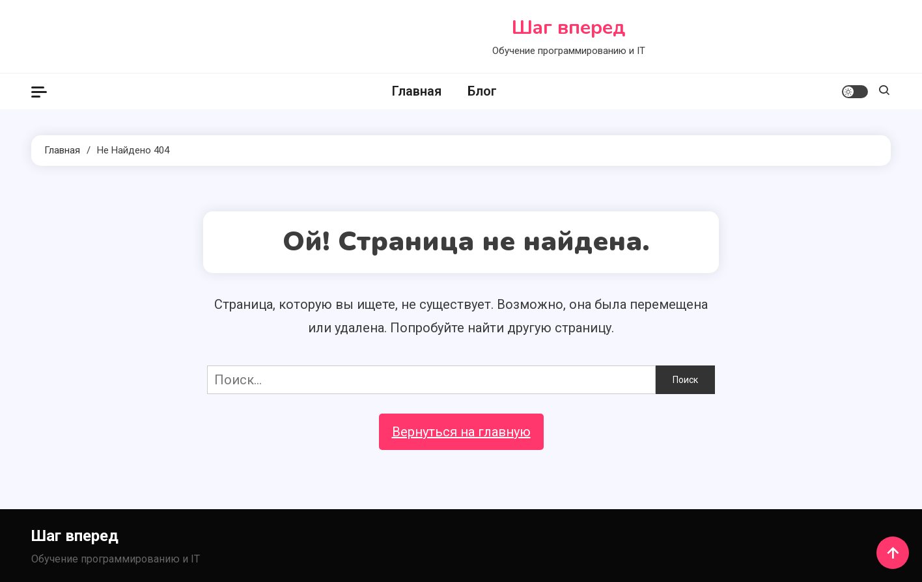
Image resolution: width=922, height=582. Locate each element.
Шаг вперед (568, 27)
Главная (416, 91)
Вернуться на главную (461, 432)
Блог (482, 91)
